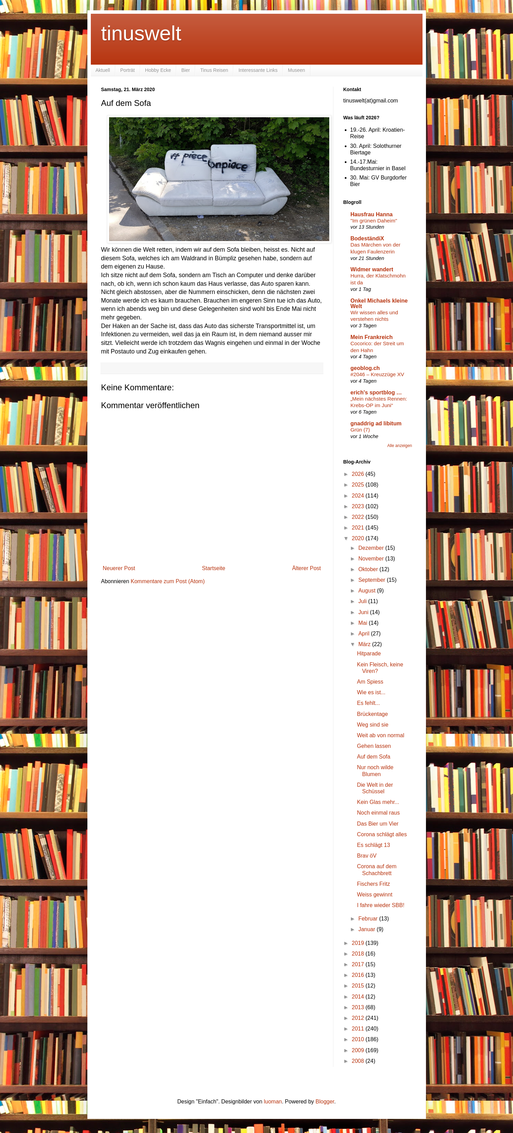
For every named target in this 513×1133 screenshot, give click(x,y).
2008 (358, 1061)
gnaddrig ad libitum (376, 423)
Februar (368, 919)
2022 (358, 517)
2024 (358, 496)
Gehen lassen (374, 746)
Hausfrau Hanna (372, 214)
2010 (358, 1039)
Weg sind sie (372, 725)
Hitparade (369, 653)
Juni (364, 612)
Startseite (213, 568)
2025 (358, 485)
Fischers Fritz (373, 884)
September (372, 580)
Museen (296, 70)
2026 (358, 474)
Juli (363, 601)
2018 (358, 954)
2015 (358, 986)
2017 (358, 964)
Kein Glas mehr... (378, 802)
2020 (358, 538)
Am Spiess (370, 682)
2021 (358, 528)
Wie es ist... (371, 692)
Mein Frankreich (372, 337)
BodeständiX (367, 238)
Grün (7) (360, 430)
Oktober (368, 569)
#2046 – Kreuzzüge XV (377, 374)
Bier (185, 70)
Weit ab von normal (380, 735)
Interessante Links (258, 70)
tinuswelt (141, 33)
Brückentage (372, 714)
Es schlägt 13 (373, 845)
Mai (363, 623)
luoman (273, 1101)
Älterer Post (306, 568)
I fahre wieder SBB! (380, 905)
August (367, 590)
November (371, 559)
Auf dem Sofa (373, 757)
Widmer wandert (372, 269)
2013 (358, 1007)
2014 (358, 997)
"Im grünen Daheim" (374, 221)
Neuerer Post (119, 568)
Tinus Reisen (214, 70)
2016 (358, 975)
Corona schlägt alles (382, 834)
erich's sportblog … (376, 392)
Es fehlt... (368, 703)
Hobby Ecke (158, 70)
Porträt (127, 70)
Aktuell (103, 70)
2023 (358, 506)
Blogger (325, 1101)
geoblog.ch (365, 368)
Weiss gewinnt (374, 894)
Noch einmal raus (378, 813)
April (364, 633)
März (365, 644)
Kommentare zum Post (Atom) (168, 581)
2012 (358, 1018)
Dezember (371, 548)
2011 (358, 1029)
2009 (358, 1050)
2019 (358, 943)
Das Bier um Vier (377, 824)
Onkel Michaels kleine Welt (379, 303)
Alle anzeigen (399, 445)
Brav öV (366, 856)
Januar (367, 929)
